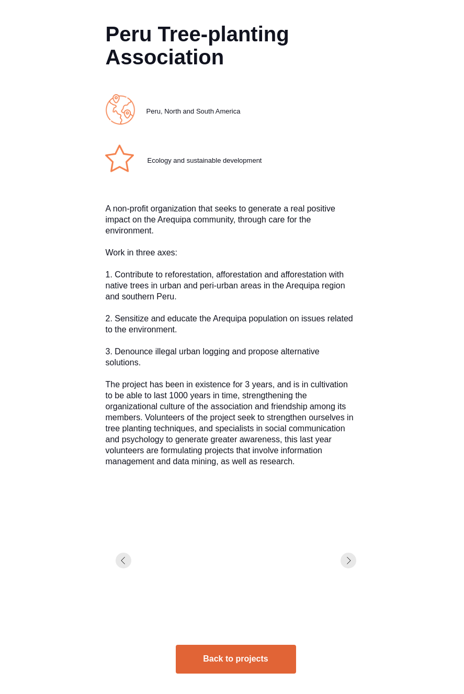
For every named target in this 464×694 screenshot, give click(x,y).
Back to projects (235, 658)
